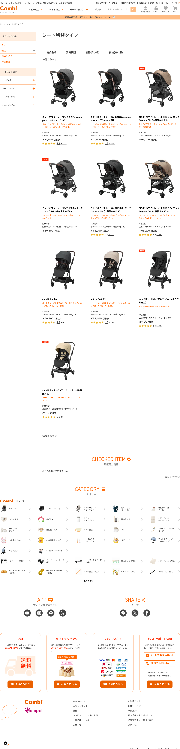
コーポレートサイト (169, 3)
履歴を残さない (172, 477)
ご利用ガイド (134, 701)
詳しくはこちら (18, 684)
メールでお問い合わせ (162, 655)
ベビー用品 (34, 9)
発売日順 (71, 52)
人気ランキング (80, 706)
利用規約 (132, 710)
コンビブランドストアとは (106, 3)
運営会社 (132, 725)
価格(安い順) (92, 52)
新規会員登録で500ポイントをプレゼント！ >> (87, 17)
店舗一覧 (154, 3)
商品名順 (51, 52)
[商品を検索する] (118, 9)
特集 (75, 710)
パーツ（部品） (77, 9)
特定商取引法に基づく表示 (140, 720)
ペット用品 (54, 9)
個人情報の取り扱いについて (141, 715)
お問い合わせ (134, 706)
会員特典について (128, 3)
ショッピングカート (10, 105)
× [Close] (113, 17)
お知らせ (143, 3)
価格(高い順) (116, 52)
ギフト (98, 9)
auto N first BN (49, 299)
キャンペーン (79, 701)
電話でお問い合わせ (162, 663)
